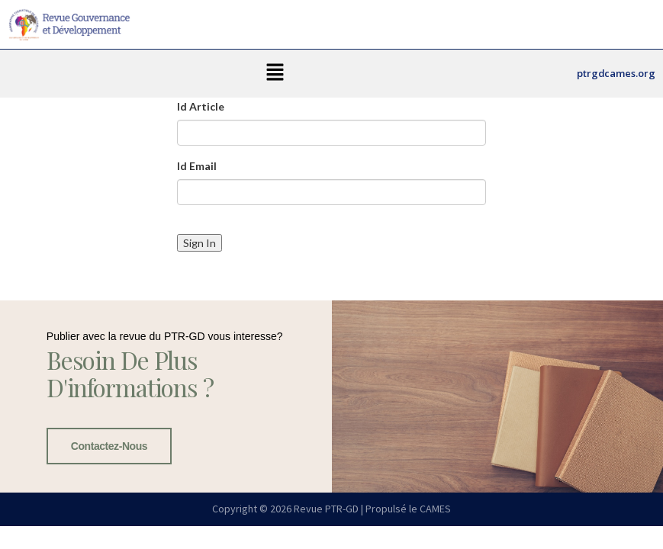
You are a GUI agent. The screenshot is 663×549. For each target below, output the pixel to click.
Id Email (197, 165)
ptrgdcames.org (616, 73)
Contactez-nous (109, 446)
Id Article (200, 106)
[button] (275, 73)
